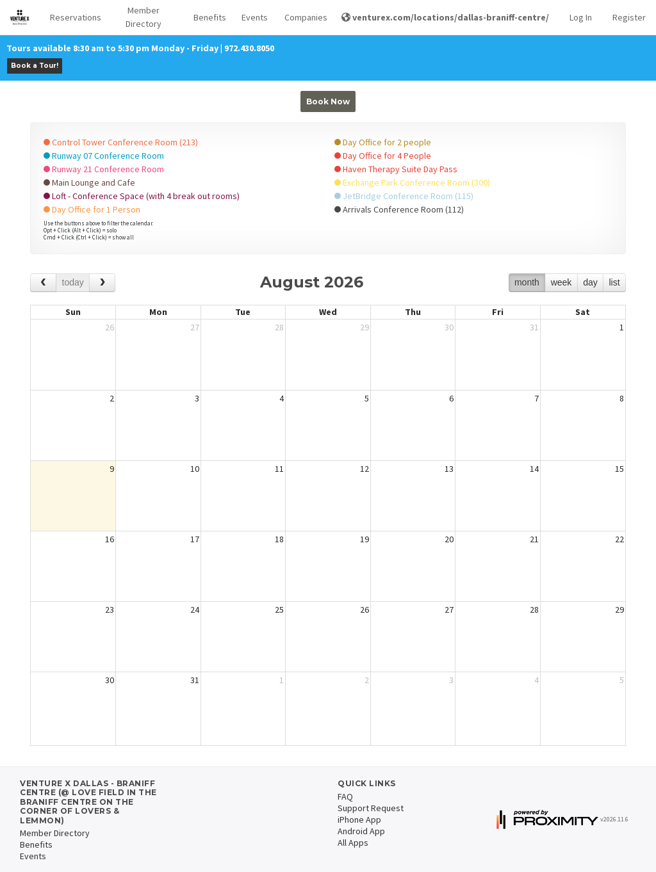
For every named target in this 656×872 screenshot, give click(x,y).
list (614, 282)
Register (629, 17)
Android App (361, 831)
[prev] (43, 282)
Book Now (328, 101)
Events (253, 17)
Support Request (371, 808)
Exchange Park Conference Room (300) (412, 182)
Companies (302, 17)
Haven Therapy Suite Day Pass (395, 169)
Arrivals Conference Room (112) (399, 209)
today (73, 282)
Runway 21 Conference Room (104, 169)
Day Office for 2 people (382, 142)
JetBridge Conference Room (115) (403, 196)
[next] (102, 282)
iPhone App (359, 819)
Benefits (207, 17)
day (590, 282)
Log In (581, 17)
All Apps (353, 842)
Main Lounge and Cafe (89, 182)
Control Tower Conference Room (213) (121, 142)
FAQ (345, 796)
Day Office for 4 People (382, 155)
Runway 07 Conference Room (104, 155)
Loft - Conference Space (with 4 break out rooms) (142, 196)
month (526, 282)
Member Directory (143, 16)
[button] (72, 17)
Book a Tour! (34, 65)
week (561, 282)
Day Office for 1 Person (92, 209)
